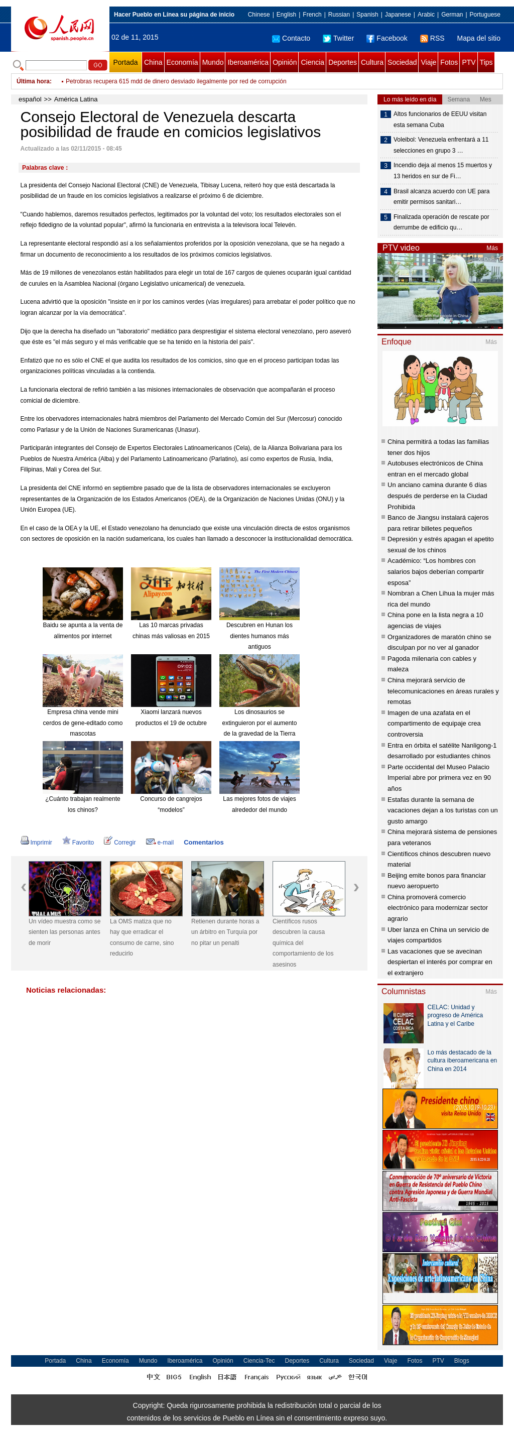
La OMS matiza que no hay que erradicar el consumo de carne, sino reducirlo (142, 938)
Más (492, 248)
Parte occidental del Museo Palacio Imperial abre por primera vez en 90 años (439, 777)
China (153, 62)
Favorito (78, 842)
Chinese (259, 14)
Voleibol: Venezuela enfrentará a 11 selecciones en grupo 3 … (441, 145)
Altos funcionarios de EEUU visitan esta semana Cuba (440, 119)
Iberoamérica (248, 62)
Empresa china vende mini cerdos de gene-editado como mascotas (83, 722)
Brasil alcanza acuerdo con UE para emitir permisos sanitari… (441, 197)
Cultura (372, 62)
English (286, 14)
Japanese (398, 14)
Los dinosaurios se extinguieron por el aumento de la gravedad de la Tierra (259, 722)
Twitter (338, 38)
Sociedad (402, 62)
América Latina (76, 99)
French (312, 14)
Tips (486, 62)
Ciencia (312, 62)
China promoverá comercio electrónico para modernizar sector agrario (438, 907)
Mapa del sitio (478, 38)
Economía (182, 62)
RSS (432, 38)
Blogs (461, 1360)
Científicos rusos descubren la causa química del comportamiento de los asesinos (303, 943)
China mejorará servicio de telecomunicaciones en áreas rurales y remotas (443, 690)
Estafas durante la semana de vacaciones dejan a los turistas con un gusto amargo (443, 810)
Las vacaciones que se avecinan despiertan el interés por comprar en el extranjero (440, 962)
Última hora (33, 81)
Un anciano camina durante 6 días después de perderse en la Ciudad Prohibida (437, 495)
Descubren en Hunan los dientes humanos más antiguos (259, 636)
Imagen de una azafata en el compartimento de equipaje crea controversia (434, 723)
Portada (125, 62)
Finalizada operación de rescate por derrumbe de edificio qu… (441, 222)
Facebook (386, 38)
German (452, 14)
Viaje (428, 62)
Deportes (342, 62)
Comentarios (203, 842)
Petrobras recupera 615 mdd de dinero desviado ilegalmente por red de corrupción (176, 81)
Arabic (426, 14)
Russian (339, 14)
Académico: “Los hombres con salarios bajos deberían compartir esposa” (436, 571)
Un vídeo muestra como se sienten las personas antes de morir (64, 932)
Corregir (120, 842)
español (30, 99)
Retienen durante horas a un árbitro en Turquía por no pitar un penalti (225, 932)
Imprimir (36, 842)
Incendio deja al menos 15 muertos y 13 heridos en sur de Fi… (443, 171)
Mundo (213, 62)
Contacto (291, 38)
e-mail (160, 842)
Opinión (285, 62)
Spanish (367, 14)
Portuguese (485, 14)
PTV (468, 62)
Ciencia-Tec (259, 1360)
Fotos (449, 62)
